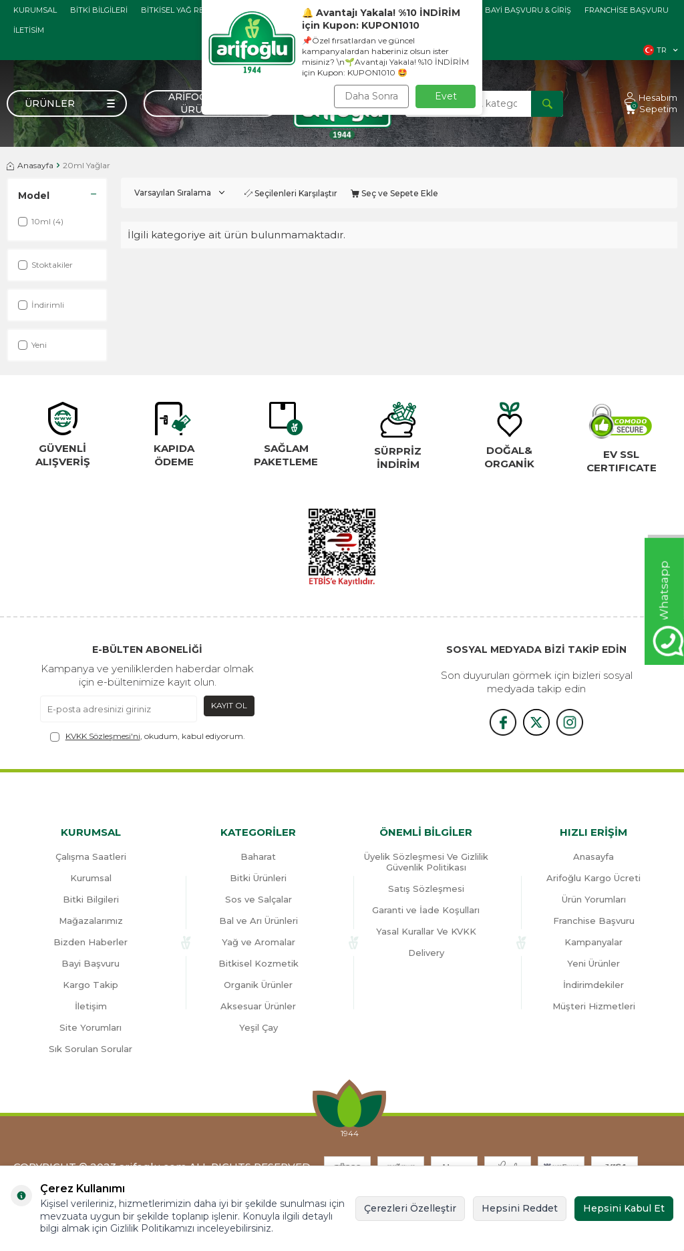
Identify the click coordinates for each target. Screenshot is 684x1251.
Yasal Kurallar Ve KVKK (426, 931)
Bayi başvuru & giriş (528, 10)
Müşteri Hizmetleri (593, 1006)
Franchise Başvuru (626, 10)
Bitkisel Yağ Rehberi (184, 10)
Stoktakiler (45, 265)
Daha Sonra (371, 96)
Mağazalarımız (91, 920)
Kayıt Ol (229, 705)
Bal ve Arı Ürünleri (258, 920)
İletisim (28, 30)
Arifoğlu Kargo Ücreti (593, 877)
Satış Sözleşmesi (426, 888)
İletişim (91, 1006)
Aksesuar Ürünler (258, 1006)
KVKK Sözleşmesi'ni (102, 736)
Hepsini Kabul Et (624, 1208)
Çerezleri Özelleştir (410, 1208)
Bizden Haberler (90, 942)
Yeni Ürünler (593, 963)
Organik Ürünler (258, 984)
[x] (536, 722)
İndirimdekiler (593, 984)
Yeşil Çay (258, 1027)
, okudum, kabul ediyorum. (147, 736)
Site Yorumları (90, 1027)
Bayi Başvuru (90, 963)
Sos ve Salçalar (258, 899)
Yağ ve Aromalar (258, 942)
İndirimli (41, 305)
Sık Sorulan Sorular (90, 1048)
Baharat (258, 856)
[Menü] (67, 103)
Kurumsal (35, 10)
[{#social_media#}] (503, 722)
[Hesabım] (651, 97)
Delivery (426, 952)
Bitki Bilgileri (99, 10)
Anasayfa (30, 165)
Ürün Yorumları (594, 899)
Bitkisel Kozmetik (258, 963)
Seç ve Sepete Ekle (394, 193)
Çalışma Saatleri (90, 856)
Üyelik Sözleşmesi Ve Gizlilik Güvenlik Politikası (426, 861)
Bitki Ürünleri (258, 877)
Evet (446, 96)
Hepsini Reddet (520, 1208)
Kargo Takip (90, 984)
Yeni (32, 345)
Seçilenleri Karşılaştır (290, 193)
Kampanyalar (593, 942)
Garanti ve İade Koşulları (426, 910)
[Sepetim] (651, 109)
